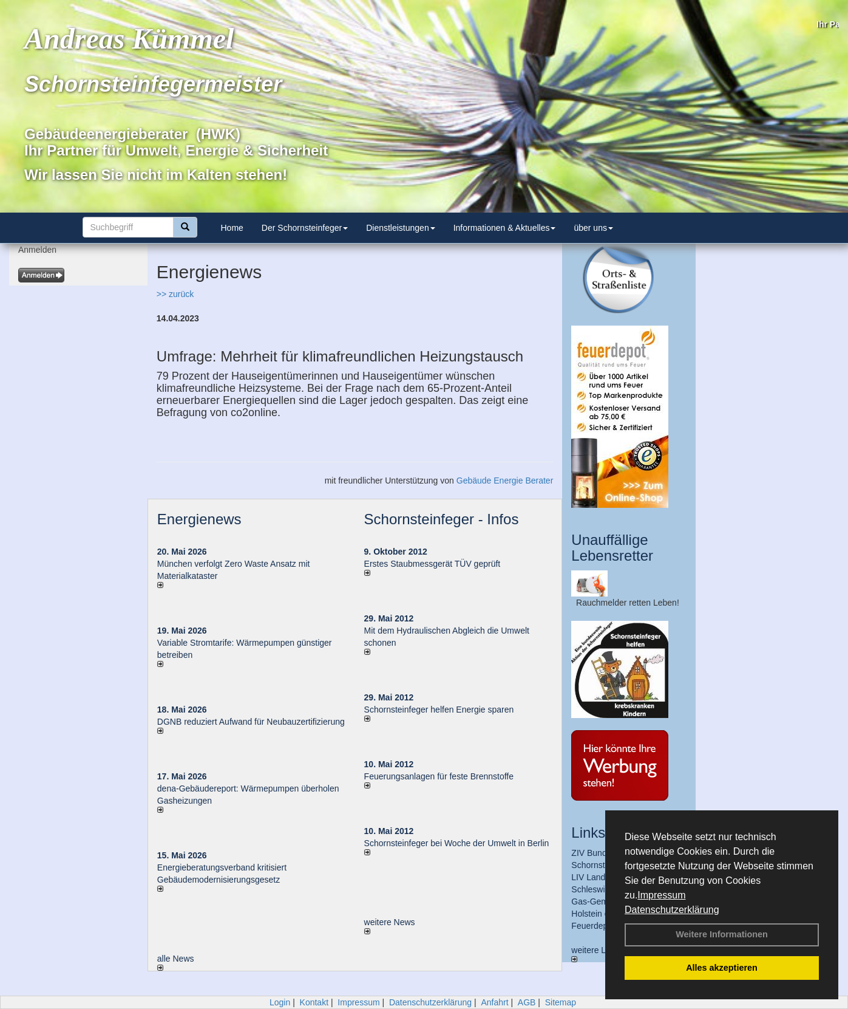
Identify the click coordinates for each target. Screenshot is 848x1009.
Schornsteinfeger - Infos (441, 519)
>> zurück (175, 294)
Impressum (661, 895)
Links (588, 832)
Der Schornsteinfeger (305, 228)
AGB (527, 1002)
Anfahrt (494, 1002)
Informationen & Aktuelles (504, 228)
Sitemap (560, 1002)
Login (280, 1002)
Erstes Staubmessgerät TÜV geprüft (432, 564)
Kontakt (314, 1002)
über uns (593, 228)
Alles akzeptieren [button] (722, 968)
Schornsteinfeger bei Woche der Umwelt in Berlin (456, 843)
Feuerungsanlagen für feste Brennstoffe (439, 776)
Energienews (199, 519)
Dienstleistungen (400, 228)
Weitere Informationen (722, 934)
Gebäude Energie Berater (505, 480)
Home (232, 228)
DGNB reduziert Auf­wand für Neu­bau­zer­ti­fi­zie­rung (251, 722)
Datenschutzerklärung (672, 910)
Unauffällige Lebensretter (612, 548)
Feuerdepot (593, 926)
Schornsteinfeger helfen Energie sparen (439, 709)
